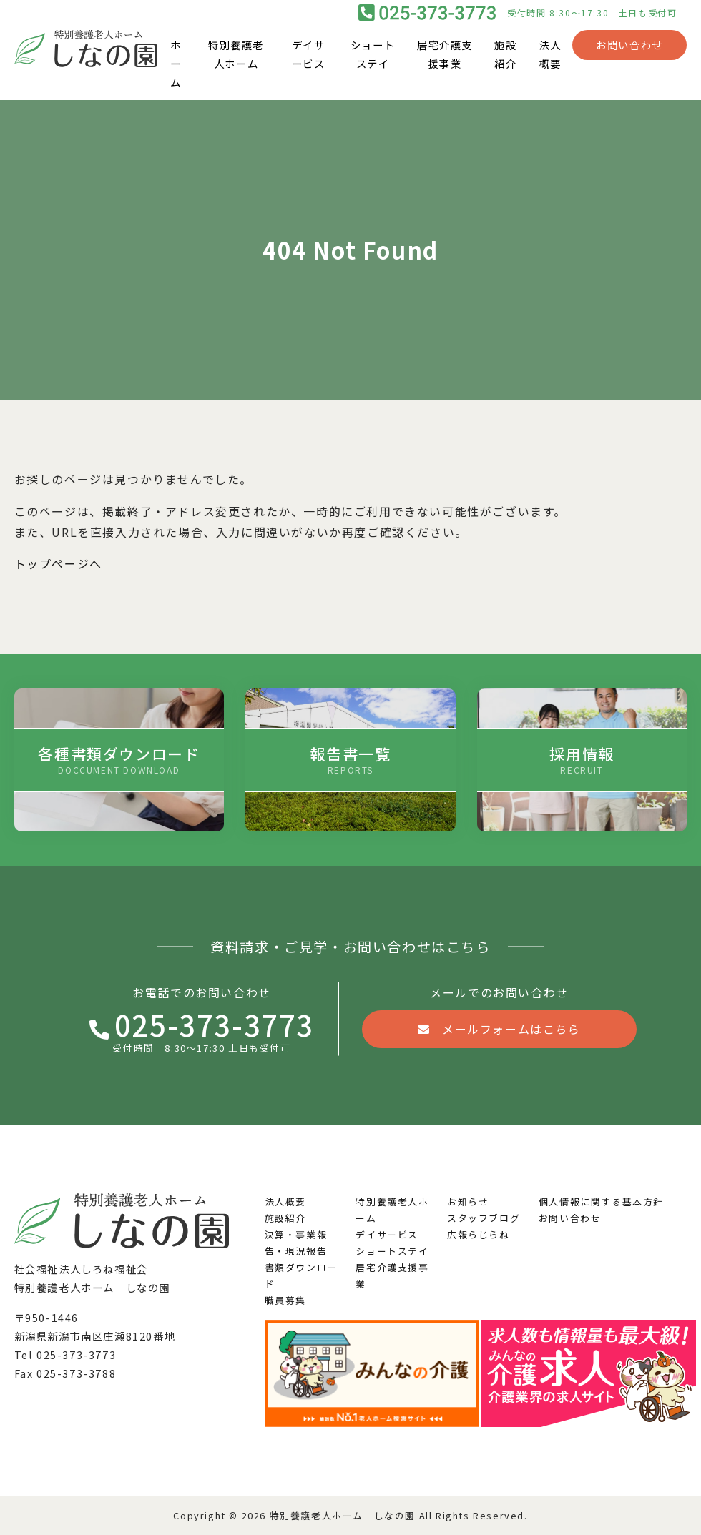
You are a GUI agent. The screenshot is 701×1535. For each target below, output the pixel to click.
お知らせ (468, 1201)
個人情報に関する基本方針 (601, 1201)
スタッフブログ (483, 1218)
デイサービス (308, 54)
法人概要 (550, 54)
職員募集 (285, 1300)
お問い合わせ (629, 45)
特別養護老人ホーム (236, 54)
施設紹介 (505, 54)
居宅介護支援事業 (445, 54)
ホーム (176, 64)
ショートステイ (372, 54)
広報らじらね (478, 1234)
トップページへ (58, 563)
